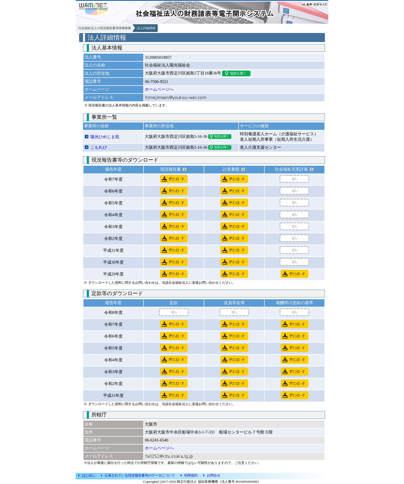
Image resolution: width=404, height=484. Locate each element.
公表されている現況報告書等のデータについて (140, 475)
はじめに (88, 475)
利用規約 (191, 475)
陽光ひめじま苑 (104, 137)
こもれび (98, 147)
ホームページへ (159, 89)
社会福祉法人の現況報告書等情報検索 (104, 28)
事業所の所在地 (159, 126)
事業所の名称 (96, 126)
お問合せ (213, 475)
